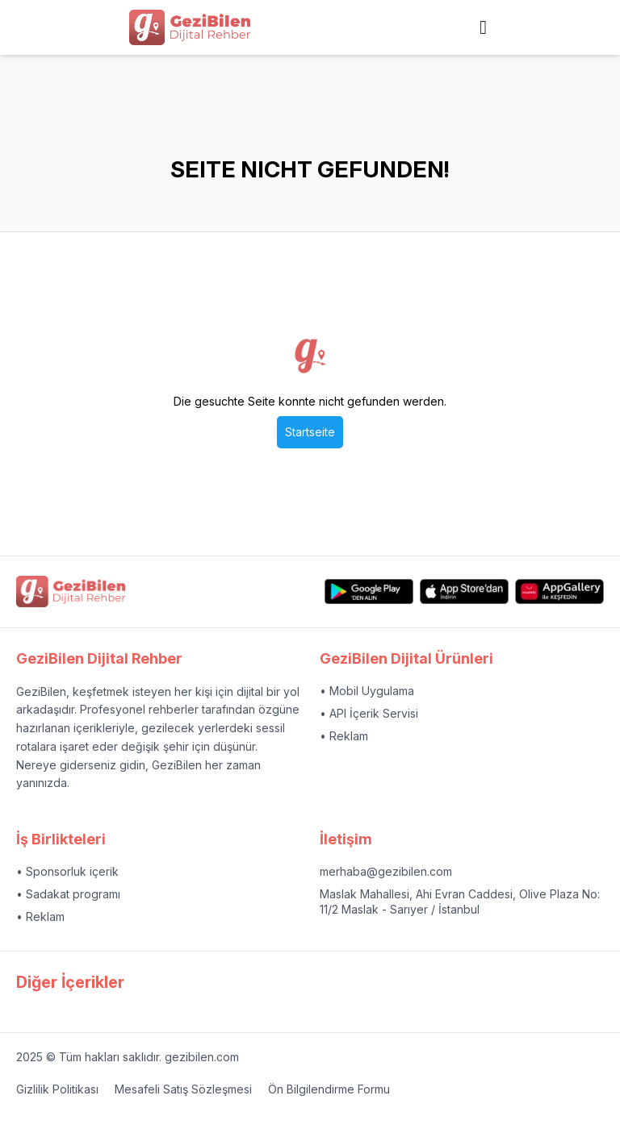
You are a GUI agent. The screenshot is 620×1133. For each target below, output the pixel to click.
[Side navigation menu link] (483, 27)
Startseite (310, 432)
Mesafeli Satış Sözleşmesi (183, 1089)
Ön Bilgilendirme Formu (329, 1089)
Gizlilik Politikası (57, 1089)
